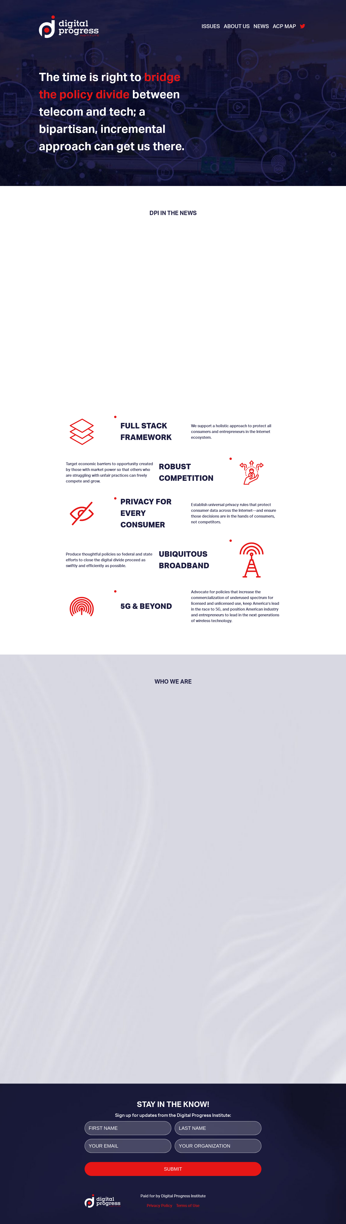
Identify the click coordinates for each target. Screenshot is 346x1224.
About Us (237, 26)
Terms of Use (187, 1206)
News (261, 26)
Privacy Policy (159, 1206)
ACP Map (284, 26)
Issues (211, 26)
